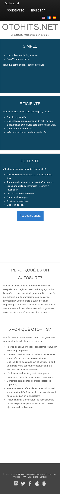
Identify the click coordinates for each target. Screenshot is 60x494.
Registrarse (15, 10)
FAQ (24, 477)
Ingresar (38, 10)
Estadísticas (33, 477)
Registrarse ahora (30, 215)
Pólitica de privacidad (25, 474)
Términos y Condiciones (45, 474)
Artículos (16, 477)
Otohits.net (11, 3)
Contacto (43, 477)
